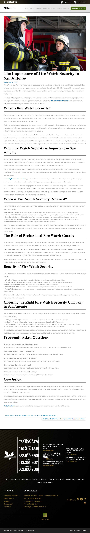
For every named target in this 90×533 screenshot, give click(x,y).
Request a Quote (78, 8)
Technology (38, 8)
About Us (31, 8)
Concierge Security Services (34, 507)
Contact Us (66, 8)
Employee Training (66, 2)
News (54, 8)
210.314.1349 (28, 449)
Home (26, 8)
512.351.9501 (28, 463)
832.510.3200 (28, 456)
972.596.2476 (12, 2)
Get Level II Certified (80, 2)
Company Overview (11, 496)
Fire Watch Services (31, 504)
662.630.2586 (28, 470)
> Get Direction (48, 459)
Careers (59, 8)
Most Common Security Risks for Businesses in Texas (64, 419)
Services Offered (47, 8)
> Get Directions (48, 450)
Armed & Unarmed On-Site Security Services (40, 496)
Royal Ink (84, 530)
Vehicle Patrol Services (32, 498)
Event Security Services (32, 501)
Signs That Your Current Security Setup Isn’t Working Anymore (30, 415)
